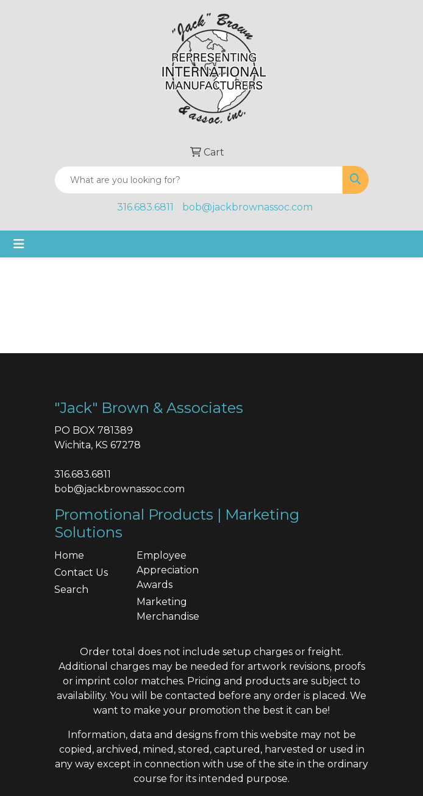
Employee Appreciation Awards (168, 570)
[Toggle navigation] (19, 244)
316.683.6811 (145, 207)
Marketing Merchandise (168, 609)
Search (71, 589)
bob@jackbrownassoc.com (247, 207)
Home (69, 555)
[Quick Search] (198, 180)
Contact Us (81, 572)
